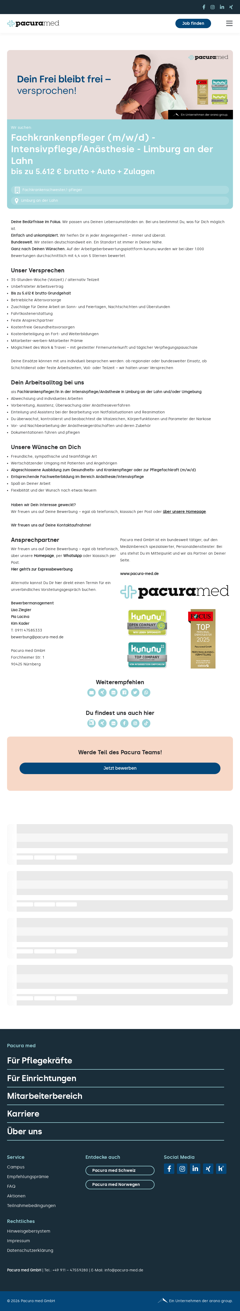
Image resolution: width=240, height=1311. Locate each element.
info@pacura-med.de (123, 1270)
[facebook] (203, 7)
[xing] (231, 7)
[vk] (221, 1168)
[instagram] (213, 7)
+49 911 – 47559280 (70, 1270)
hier (58, 583)
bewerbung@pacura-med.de (37, 637)
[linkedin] (222, 7)
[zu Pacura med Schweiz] (120, 1170)
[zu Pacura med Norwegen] (120, 1184)
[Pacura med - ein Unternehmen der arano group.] (179, 1301)
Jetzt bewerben (120, 768)
